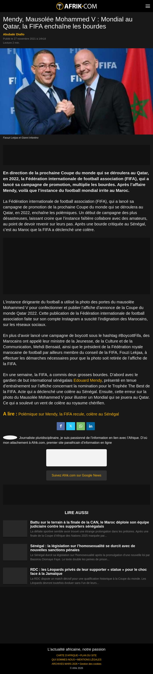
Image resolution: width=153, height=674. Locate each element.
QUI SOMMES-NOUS (63, 659)
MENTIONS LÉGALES (89, 659)
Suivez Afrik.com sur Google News (76, 475)
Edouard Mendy (87, 380)
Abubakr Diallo (13, 34)
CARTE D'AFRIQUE (67, 655)
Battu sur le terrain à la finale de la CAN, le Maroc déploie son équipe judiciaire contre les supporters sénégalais (89, 524)
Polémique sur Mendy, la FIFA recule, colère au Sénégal (68, 414)
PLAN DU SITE (88, 655)
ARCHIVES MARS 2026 (65, 663)
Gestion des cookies (90, 663)
